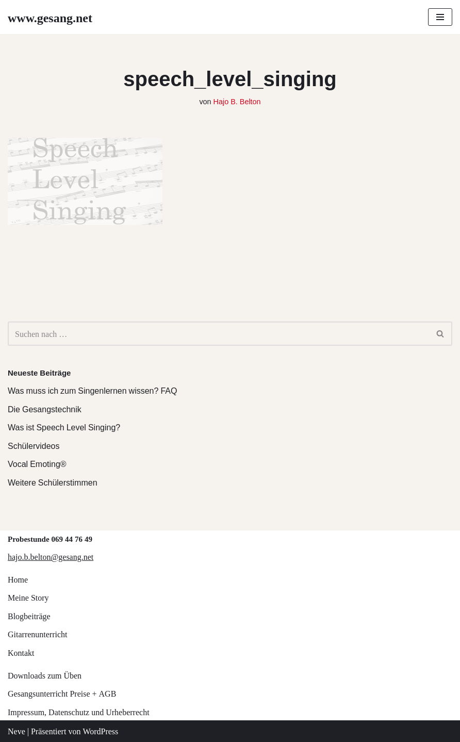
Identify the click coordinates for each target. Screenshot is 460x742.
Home (18, 579)
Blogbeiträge (29, 616)
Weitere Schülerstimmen (52, 482)
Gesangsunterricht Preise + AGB (62, 693)
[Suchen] (218, 333)
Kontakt (21, 652)
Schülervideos (34, 445)
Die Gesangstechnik (44, 409)
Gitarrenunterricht (38, 634)
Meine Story (28, 597)
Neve (16, 731)
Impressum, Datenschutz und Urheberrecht (79, 712)
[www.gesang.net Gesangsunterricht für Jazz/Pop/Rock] (50, 17)
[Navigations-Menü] (440, 17)
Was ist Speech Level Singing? (64, 427)
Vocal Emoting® (37, 464)
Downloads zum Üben (44, 675)
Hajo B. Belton (237, 100)
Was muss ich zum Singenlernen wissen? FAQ (92, 390)
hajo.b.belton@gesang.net (50, 556)
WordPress (100, 731)
